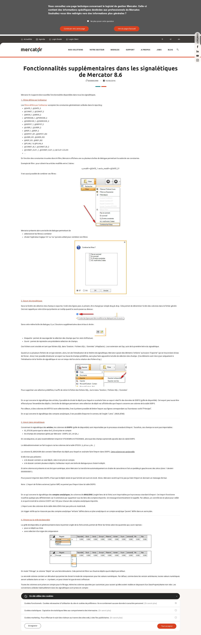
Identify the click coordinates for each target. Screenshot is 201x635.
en (179, 39)
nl (170, 39)
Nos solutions (75, 50)
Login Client (73, 39)
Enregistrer (32, 626)
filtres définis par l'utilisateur (36, 105)
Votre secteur (97, 50)
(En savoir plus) (150, 603)
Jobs (159, 50)
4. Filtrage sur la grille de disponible (35, 520)
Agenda (42, 39)
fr (162, 39)
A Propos (145, 50)
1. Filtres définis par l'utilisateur (34, 100)
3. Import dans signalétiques (32, 422)
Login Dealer (57, 39)
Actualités (28, 39)
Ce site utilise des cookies (38, 596)
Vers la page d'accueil (127, 29)
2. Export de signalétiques (31, 301)
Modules (115, 50)
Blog (170, 50)
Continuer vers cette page (74, 29)
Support (130, 50)
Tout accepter (167, 626)
